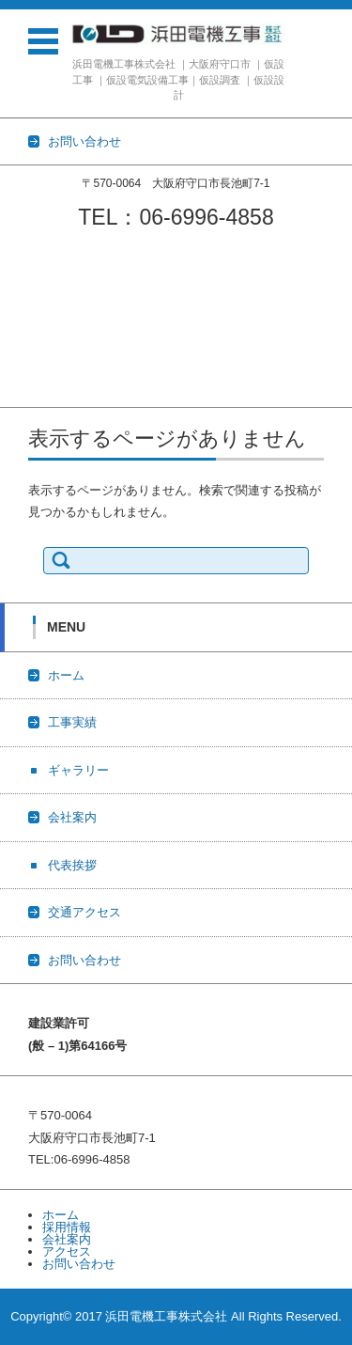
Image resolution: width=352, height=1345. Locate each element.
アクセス (66, 1251)
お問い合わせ (36, 394)
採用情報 (66, 1227)
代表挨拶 (24, 345)
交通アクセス (36, 370)
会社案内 (24, 321)
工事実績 (24, 272)
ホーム (18, 248)
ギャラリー (30, 296)
